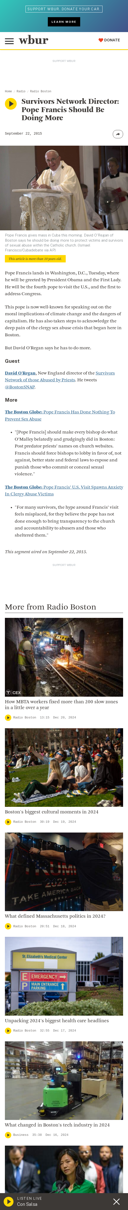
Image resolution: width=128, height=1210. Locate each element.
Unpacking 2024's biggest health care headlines (57, 1021)
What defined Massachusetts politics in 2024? (55, 916)
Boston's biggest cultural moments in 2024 (52, 812)
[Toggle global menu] (9, 41)
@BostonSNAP (19, 387)
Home (8, 91)
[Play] (8, 718)
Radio (21, 91)
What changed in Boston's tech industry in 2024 (57, 1125)
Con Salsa (27, 1204)
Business (20, 1135)
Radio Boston (40, 91)
